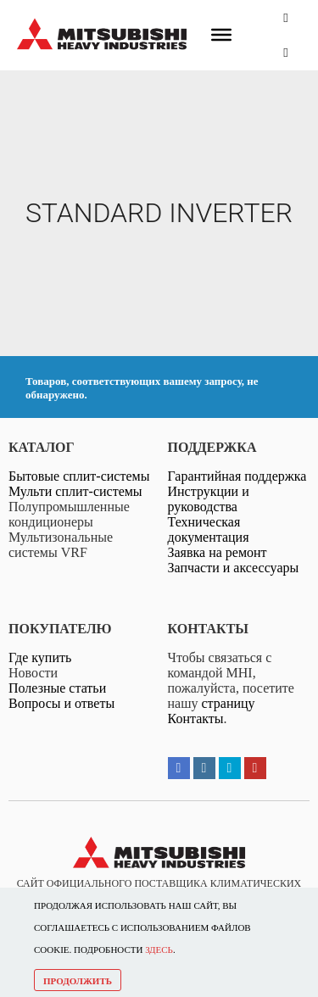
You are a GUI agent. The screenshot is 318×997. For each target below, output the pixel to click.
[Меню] (221, 35)
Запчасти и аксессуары (233, 567)
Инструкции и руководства (208, 499)
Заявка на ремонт (217, 552)
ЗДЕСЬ (159, 949)
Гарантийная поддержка (237, 476)
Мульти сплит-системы (75, 491)
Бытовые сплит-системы (78, 476)
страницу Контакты (211, 711)
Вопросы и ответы (61, 703)
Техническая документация (208, 529)
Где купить (39, 657)
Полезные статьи (57, 688)
